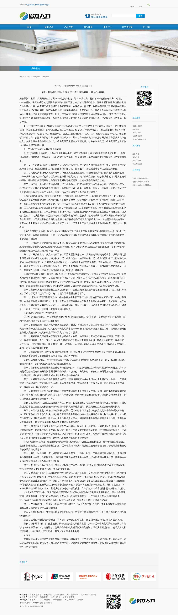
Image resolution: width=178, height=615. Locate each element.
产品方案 (68, 27)
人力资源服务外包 (139, 139)
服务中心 (107, 27)
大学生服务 (127, 27)
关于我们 (147, 27)
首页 (29, 27)
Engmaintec (70, 599)
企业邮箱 (48, 603)
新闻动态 (48, 27)
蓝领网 (80, 599)
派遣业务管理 (25, 603)
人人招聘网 (45, 599)
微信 (132, 6)
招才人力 (33, 599)
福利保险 (136, 129)
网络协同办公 (38, 603)
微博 (140, 6)
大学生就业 (137, 133)
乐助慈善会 (57, 599)
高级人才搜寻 (138, 126)
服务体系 (88, 27)
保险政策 (136, 157)
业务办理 (136, 154)
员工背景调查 (138, 136)
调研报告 (35, 68)
